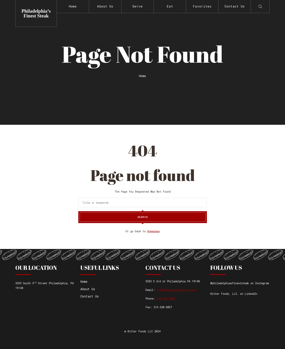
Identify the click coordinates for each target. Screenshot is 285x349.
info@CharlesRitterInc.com (176, 290)
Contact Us (235, 6)
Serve (137, 6)
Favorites (202, 6)
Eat (170, 6)
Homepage (153, 231)
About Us (105, 6)
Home (73, 6)
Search (142, 217)
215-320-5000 (166, 298)
